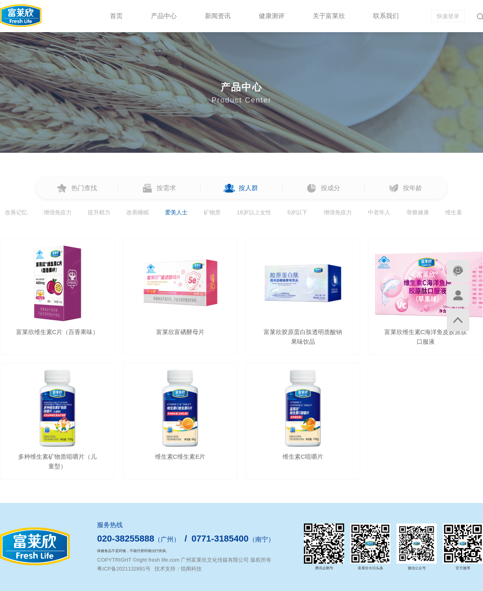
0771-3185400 (220, 539)
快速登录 (448, 16)
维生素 (453, 212)
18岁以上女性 (254, 212)
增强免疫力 (57, 212)
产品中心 (164, 15)
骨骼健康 (418, 212)
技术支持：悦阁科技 (178, 569)
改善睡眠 (137, 212)
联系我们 (386, 15)
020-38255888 (125, 539)
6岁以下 (297, 212)
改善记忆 (16, 212)
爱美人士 (176, 212)
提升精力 (99, 212)
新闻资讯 (218, 15)
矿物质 (212, 212)
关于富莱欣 (329, 15)
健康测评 (272, 15)
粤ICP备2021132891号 (124, 569)
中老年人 (379, 212)
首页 (116, 15)
